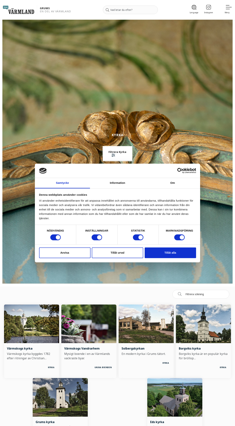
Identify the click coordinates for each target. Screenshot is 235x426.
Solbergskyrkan (133, 348)
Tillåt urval (117, 252)
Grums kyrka (45, 422)
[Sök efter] (130, 10)
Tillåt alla (170, 252)
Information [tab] (117, 182)
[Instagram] (208, 10)
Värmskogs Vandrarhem (82, 348)
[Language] (194, 10)
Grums (45, 8)
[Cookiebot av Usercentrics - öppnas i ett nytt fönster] (180, 170)
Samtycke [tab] (62, 182)
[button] (117, 154)
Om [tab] (172, 182)
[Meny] (228, 10)
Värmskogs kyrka (19, 348)
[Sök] (107, 10)
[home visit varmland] (18, 10)
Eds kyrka (157, 422)
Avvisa (64, 252)
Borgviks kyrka (190, 348)
